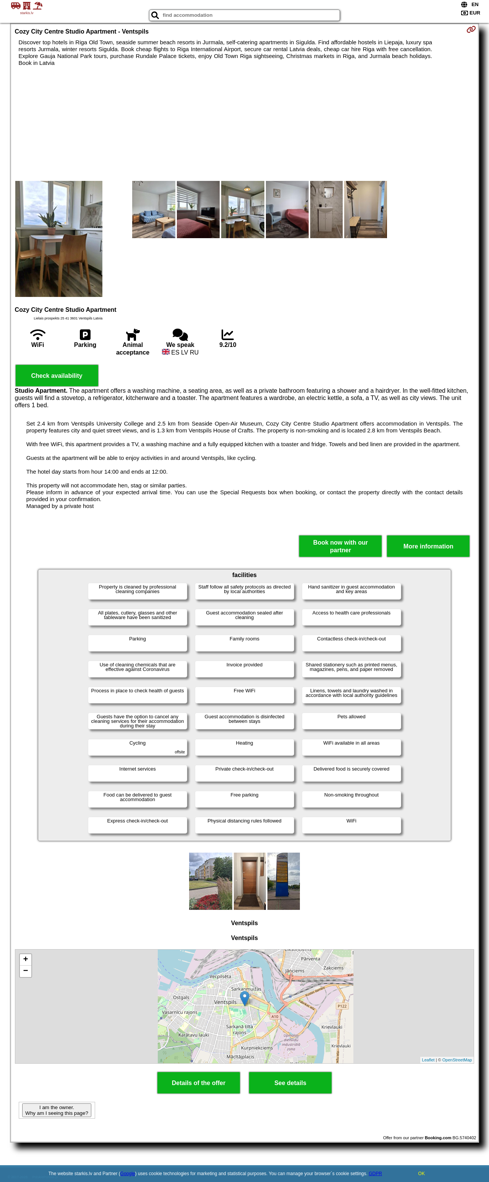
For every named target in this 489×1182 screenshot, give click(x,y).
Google (127, 1173)
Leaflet (428, 1060)
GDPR (375, 1173)
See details (290, 1083)
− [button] (25, 971)
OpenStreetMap (457, 1060)
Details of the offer (198, 1083)
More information (428, 546)
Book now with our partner (340, 546)
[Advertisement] (244, 123)
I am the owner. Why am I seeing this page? (56, 1110)
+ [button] (25, 960)
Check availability (56, 375)
